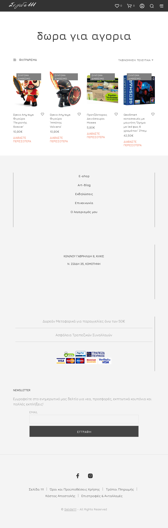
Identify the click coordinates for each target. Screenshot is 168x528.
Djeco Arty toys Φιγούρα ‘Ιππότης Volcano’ (60, 120)
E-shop (84, 176)
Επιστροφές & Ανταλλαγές (101, 496)
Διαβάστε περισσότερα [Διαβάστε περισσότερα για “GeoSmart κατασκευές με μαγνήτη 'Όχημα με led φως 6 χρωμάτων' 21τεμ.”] (133, 143)
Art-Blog (84, 185)
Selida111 (70, 509)
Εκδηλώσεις (84, 194)
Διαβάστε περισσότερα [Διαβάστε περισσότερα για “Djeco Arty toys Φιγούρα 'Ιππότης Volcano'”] (59, 139)
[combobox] (125, 60)
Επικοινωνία (84, 203)
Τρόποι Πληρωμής (120, 489)
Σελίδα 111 (36, 489)
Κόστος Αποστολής (60, 496)
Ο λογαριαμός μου (84, 212)
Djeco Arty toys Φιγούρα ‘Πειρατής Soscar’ (23, 120)
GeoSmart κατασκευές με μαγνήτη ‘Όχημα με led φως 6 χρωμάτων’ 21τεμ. (135, 122)
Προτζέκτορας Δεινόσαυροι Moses (97, 118)
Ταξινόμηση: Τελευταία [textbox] (134, 60)
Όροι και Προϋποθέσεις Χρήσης (75, 489)
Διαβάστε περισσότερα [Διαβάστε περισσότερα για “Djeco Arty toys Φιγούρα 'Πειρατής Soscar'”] (22, 139)
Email (33, 412)
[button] (118, 5)
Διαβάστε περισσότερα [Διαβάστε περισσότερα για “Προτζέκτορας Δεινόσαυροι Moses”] (96, 135)
